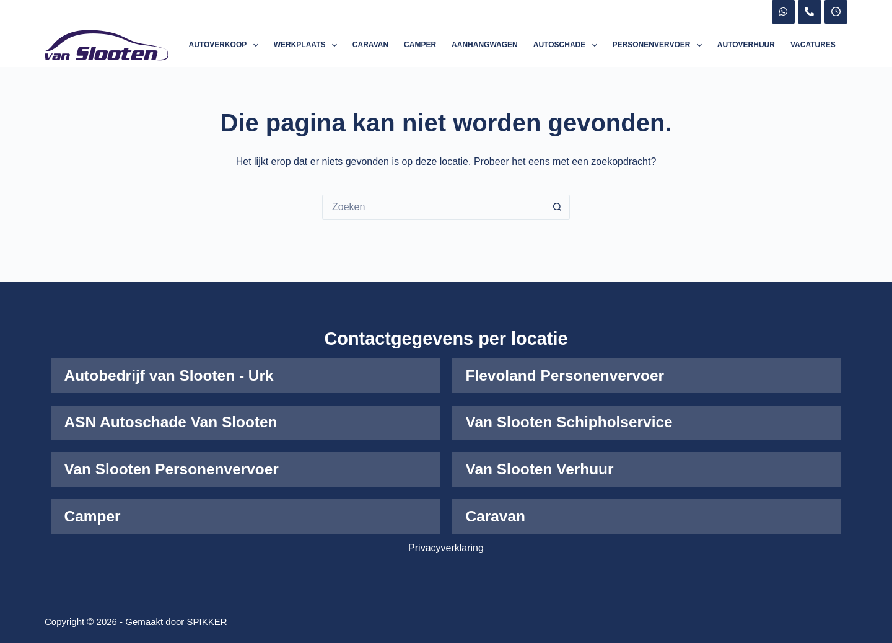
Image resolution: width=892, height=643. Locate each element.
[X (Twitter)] (836, 12)
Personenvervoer (660, 45)
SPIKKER (207, 621)
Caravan (370, 44)
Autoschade (567, 45)
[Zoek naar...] (433, 207)
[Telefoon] (809, 12)
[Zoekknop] (557, 207)
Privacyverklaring (446, 548)
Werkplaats (308, 45)
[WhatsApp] (783, 12)
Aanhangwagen (485, 44)
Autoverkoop (226, 45)
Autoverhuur (746, 44)
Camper (420, 44)
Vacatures (813, 44)
